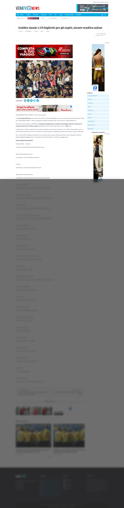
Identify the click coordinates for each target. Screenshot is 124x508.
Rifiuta (106, 499)
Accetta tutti (106, 489)
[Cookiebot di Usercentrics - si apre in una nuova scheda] (13, 502)
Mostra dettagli (28, 502)
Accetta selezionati (106, 494)
